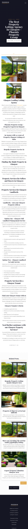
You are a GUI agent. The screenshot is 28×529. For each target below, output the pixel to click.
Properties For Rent (14, 520)
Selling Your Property (14, 508)
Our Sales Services (14, 510)
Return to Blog (13, 40)
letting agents (20, 105)
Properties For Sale (14, 518)
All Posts (13, 487)
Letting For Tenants (14, 514)
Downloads (14, 524)
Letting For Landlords (14, 512)
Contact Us (14, 345)
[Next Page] (23, 482)
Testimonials (14, 522)
